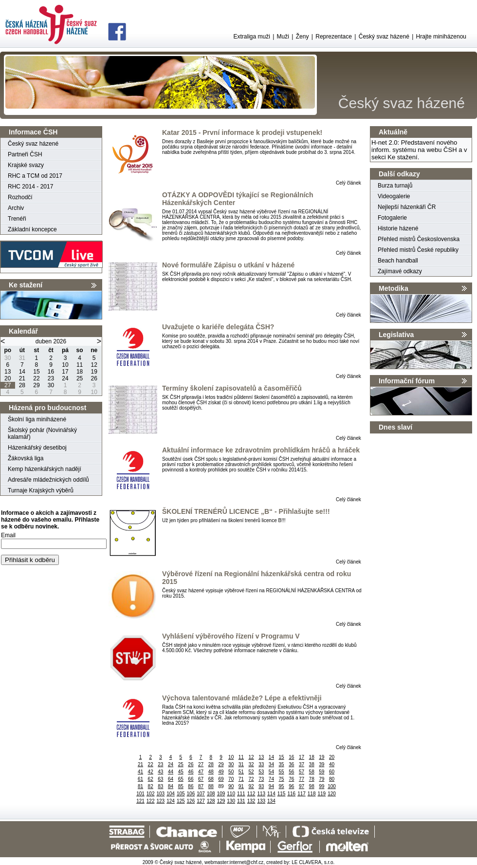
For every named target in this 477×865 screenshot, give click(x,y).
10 (231, 757)
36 (291, 764)
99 (321, 786)
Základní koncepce (32, 229)
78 (311, 779)
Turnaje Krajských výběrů (40, 490)
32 (251, 764)
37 (301, 764)
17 (301, 757)
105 (181, 793)
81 (140, 786)
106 (191, 793)
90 (231, 786)
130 (231, 801)
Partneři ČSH (25, 154)
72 (251, 779)
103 (161, 793)
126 (191, 801)
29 (220, 764)
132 (251, 801)
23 (160, 764)
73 (261, 779)
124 (170, 801)
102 (151, 793)
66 (190, 779)
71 (241, 779)
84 (170, 786)
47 (200, 771)
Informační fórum (407, 381)
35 (281, 764)
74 (271, 779)
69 (220, 779)
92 (251, 786)
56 (291, 771)
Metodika (393, 288)
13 (261, 757)
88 (211, 786)
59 (321, 771)
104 (170, 793)
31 (241, 764)
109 (221, 793)
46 (190, 771)
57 (301, 771)
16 (291, 757)
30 (231, 764)
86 (190, 786)
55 (281, 771)
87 (200, 786)
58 (311, 771)
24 (170, 764)
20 (331, 757)
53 (261, 771)
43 (160, 771)
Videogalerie (394, 196)
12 (251, 757)
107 (201, 793)
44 (170, 771)
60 (331, 771)
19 (321, 757)
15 (281, 757)
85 (180, 786)
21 (140, 764)
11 (241, 757)
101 (140, 793)
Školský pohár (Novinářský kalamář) (42, 433)
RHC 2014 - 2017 (30, 186)
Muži (283, 36)
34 (271, 764)
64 (170, 779)
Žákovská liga (25, 458)
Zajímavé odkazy (400, 271)
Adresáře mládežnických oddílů (48, 479)
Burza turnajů (395, 185)
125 (181, 801)
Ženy (302, 36)
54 (271, 771)
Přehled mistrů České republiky (418, 249)
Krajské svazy (26, 165)
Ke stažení (25, 285)
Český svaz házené (384, 36)
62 (150, 779)
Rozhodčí (20, 197)
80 (331, 779)
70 (231, 779)
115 (281, 793)
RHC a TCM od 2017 (35, 175)
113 (261, 793)
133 (261, 801)
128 (211, 801)
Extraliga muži (251, 36)
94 (271, 786)
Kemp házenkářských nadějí (44, 469)
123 (161, 801)
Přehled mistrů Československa (418, 239)
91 (241, 786)
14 (271, 757)
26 (190, 764)
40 (331, 764)
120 (332, 793)
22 (150, 764)
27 (200, 764)
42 (150, 771)
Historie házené (398, 228)
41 (140, 771)
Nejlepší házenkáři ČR (407, 207)
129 (221, 801)
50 (231, 771)
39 (321, 764)
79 (321, 779)
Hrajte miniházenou (441, 36)
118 (312, 793)
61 (140, 779)
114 (271, 793)
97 (301, 786)
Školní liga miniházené (37, 419)
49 (220, 771)
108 (211, 793)
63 (160, 779)
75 (281, 779)
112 (251, 793)
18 (311, 757)
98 (311, 786)
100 (332, 786)
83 (160, 786)
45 (180, 771)
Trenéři (17, 218)
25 (180, 764)
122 (151, 801)
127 (201, 801)
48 (211, 771)
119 (322, 793)
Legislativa (396, 334)
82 (150, 786)
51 (241, 771)
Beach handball (398, 260)
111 (241, 793)
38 (311, 764)
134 (271, 801)
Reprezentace (333, 36)
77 (301, 779)
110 (231, 793)
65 (180, 779)
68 (211, 779)
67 (200, 779)
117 (301, 793)
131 (241, 801)
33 (261, 764)
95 (281, 786)
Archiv (16, 208)
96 (291, 786)
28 (211, 764)
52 (251, 771)
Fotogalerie (392, 217)
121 (140, 801)
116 (291, 793)
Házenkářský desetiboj (37, 447)
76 (291, 779)
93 (261, 786)
